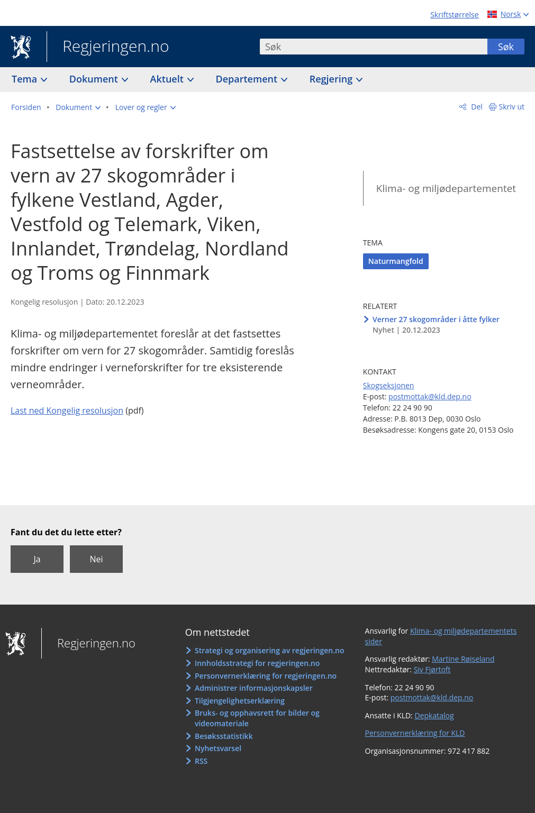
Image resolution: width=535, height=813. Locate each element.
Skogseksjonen (388, 385)
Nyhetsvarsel (218, 748)
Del (476, 107)
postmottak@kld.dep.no (429, 396)
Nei (96, 559)
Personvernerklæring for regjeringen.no (266, 676)
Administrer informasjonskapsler (254, 688)
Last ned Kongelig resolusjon (67, 410)
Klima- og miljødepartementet (446, 188)
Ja (36, 559)
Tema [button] (26, 78)
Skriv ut (512, 107)
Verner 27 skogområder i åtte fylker (436, 319)
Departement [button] (248, 78)
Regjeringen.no (108, 47)
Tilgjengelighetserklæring (240, 701)
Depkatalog (434, 715)
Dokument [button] (95, 78)
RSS (201, 761)
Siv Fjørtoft (432, 669)
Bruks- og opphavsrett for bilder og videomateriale (257, 718)
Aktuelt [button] (168, 78)
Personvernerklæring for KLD (415, 733)
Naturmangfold (395, 261)
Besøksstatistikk (224, 736)
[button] (78, 107)
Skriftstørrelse (454, 15)
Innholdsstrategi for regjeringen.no (257, 663)
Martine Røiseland (463, 659)
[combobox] (373, 46)
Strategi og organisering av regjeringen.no (269, 650)
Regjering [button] (332, 78)
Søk (506, 46)
